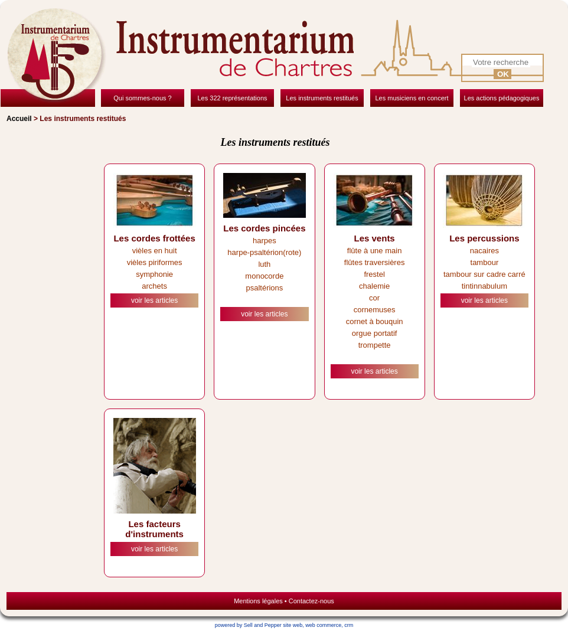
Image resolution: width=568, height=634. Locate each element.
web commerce (323, 625)
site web (292, 625)
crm (348, 625)
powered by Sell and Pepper (248, 625)
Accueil (19, 119)
